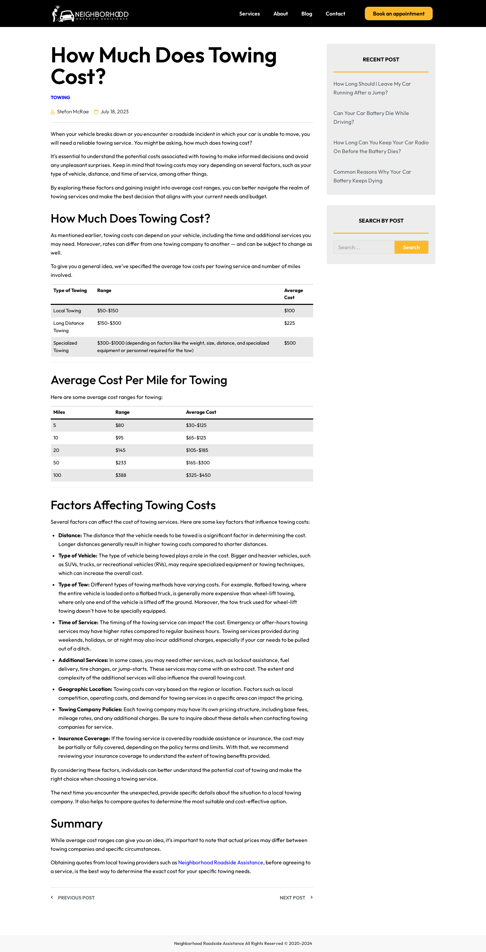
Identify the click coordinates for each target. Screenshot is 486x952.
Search (411, 247)
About (280, 13)
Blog (306, 13)
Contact (335, 13)
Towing (60, 97)
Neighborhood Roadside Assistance (220, 862)
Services (249, 13)
